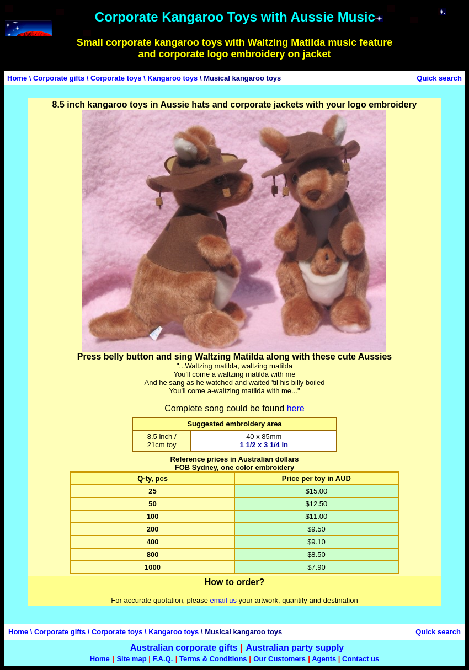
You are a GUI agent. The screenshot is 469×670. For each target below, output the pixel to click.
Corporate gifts (58, 78)
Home (17, 78)
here (296, 408)
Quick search (439, 78)
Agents (324, 659)
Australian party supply (295, 647)
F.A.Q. (162, 659)
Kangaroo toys (172, 78)
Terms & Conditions (213, 659)
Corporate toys (115, 78)
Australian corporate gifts (184, 647)
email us (223, 600)
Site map (131, 659)
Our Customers (279, 659)
